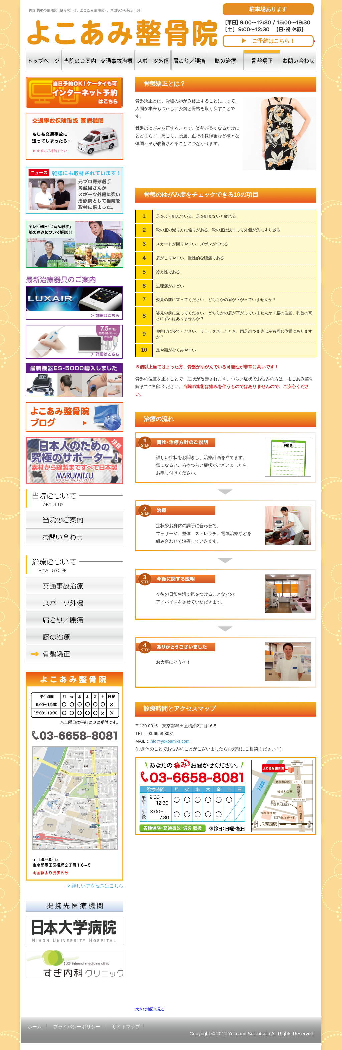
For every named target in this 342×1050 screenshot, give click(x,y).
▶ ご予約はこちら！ (268, 41)
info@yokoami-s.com (170, 741)
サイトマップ (126, 1026)
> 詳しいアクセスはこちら (95, 885)
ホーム (35, 1026)
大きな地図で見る (150, 1009)
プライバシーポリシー (76, 1026)
